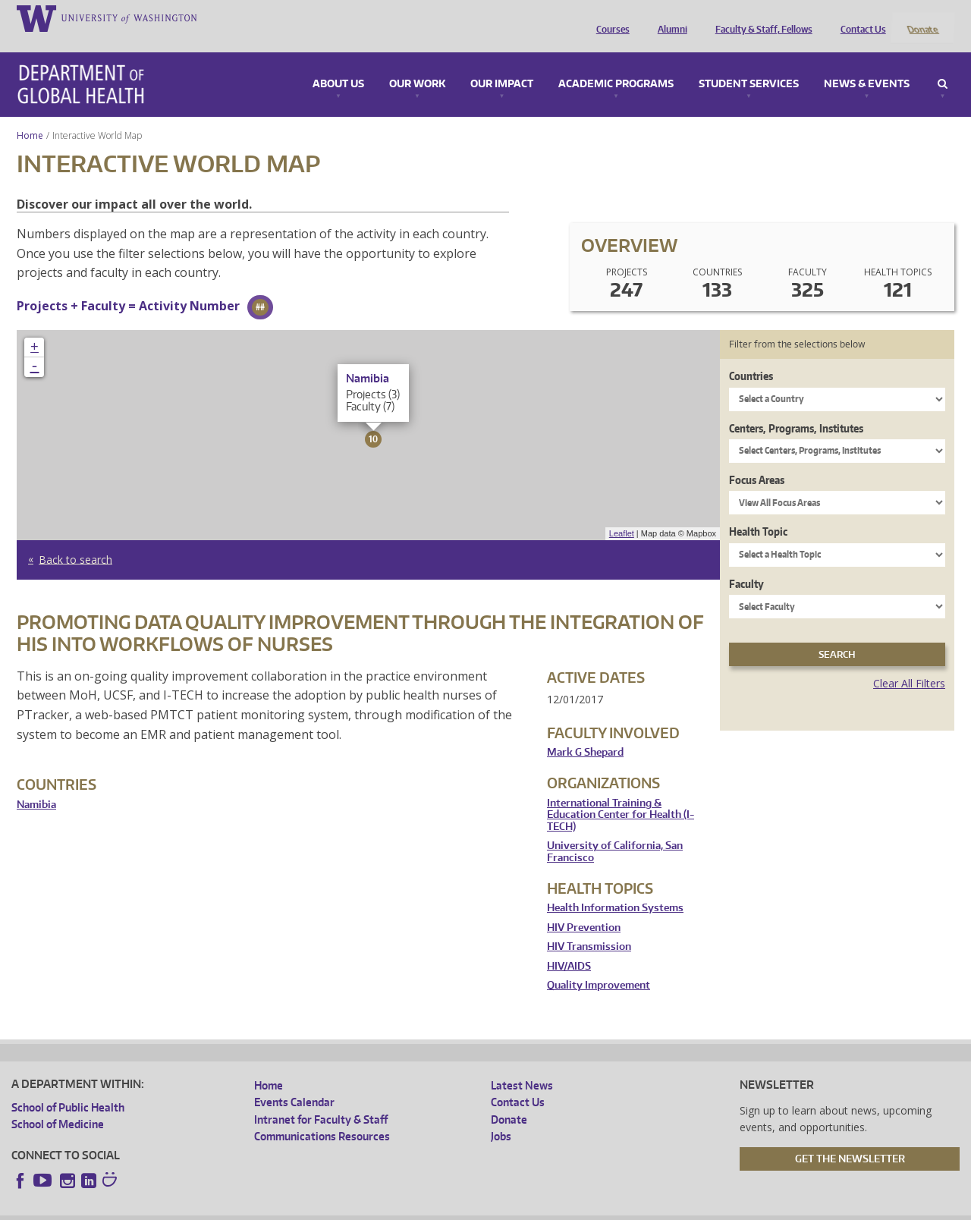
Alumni (668, 17)
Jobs (501, 1116)
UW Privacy (211, 1207)
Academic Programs (616, 63)
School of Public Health (67, 1087)
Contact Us (859, 17)
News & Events (867, 63)
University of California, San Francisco (615, 832)
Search (942, 63)
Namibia (36, 784)
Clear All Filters (909, 663)
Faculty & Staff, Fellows (760, 17)
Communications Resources (322, 1116)
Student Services (749, 63)
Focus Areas (756, 459)
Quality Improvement (598, 965)
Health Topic (758, 511)
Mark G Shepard (585, 732)
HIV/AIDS (569, 945)
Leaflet (621, 513)
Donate (922, 17)
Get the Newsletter (850, 1138)
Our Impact (501, 63)
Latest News (522, 1065)
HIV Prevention (584, 907)
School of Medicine (57, 1104)
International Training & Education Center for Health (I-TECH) (620, 794)
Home (30, 114)
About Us (338, 63)
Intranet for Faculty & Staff (321, 1099)
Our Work (417, 63)
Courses (609, 17)
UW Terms (273, 1207)
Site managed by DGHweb (363, 1207)
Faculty (746, 563)
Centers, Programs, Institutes (796, 407)
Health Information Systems (615, 888)
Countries (751, 356)
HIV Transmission (589, 926)
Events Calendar (294, 1082)
